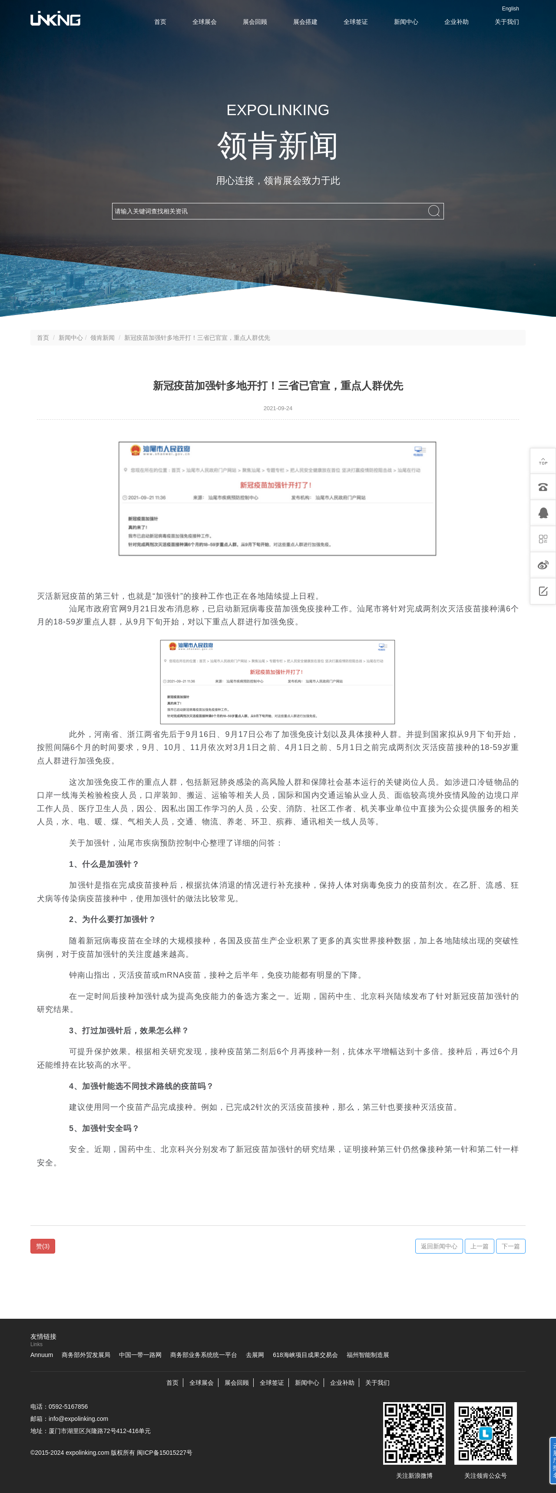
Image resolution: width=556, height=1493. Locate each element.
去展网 (255, 1354)
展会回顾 (255, 21)
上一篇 (479, 1246)
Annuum (41, 1354)
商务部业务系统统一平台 (203, 1354)
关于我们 (507, 21)
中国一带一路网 (140, 1354)
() (43, 1246)
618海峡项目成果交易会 (305, 1354)
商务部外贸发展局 (86, 1354)
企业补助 (456, 21)
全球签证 (356, 21)
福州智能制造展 (368, 1354)
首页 (160, 21)
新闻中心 (406, 21)
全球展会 (204, 21)
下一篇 (511, 1246)
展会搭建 (305, 21)
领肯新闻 (102, 337)
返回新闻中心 (439, 1246)
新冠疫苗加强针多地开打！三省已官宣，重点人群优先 (197, 337)
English (510, 9)
